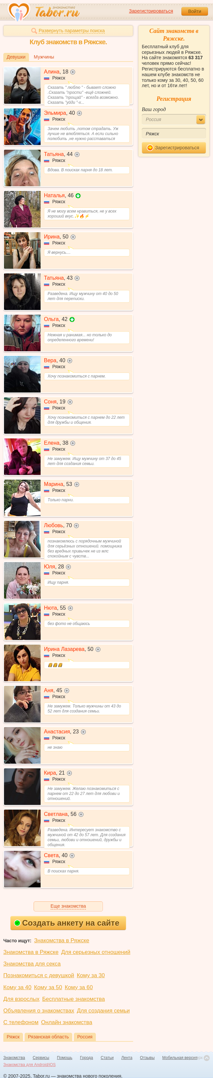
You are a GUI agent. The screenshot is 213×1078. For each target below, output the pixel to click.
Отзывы (147, 1057)
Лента (126, 1057)
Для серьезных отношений (95, 952)
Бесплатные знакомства (73, 999)
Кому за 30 (91, 975)
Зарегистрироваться (151, 11)
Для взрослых (21, 999)
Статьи (107, 1057)
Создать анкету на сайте (66, 922)
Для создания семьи (103, 1010)
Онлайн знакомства (66, 1022)
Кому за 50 (48, 987)
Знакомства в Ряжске (61, 940)
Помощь (64, 1057)
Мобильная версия (180, 1057)
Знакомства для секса (32, 964)
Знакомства (14, 1057)
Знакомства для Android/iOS (29, 1064)
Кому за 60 (79, 987)
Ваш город (154, 109)
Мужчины (44, 57)
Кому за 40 (17, 987)
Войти (194, 11)
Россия (85, 1036)
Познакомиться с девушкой (38, 975)
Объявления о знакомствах (38, 1010)
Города (86, 1057)
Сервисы (41, 1057)
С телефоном (20, 1022)
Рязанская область (48, 1036)
